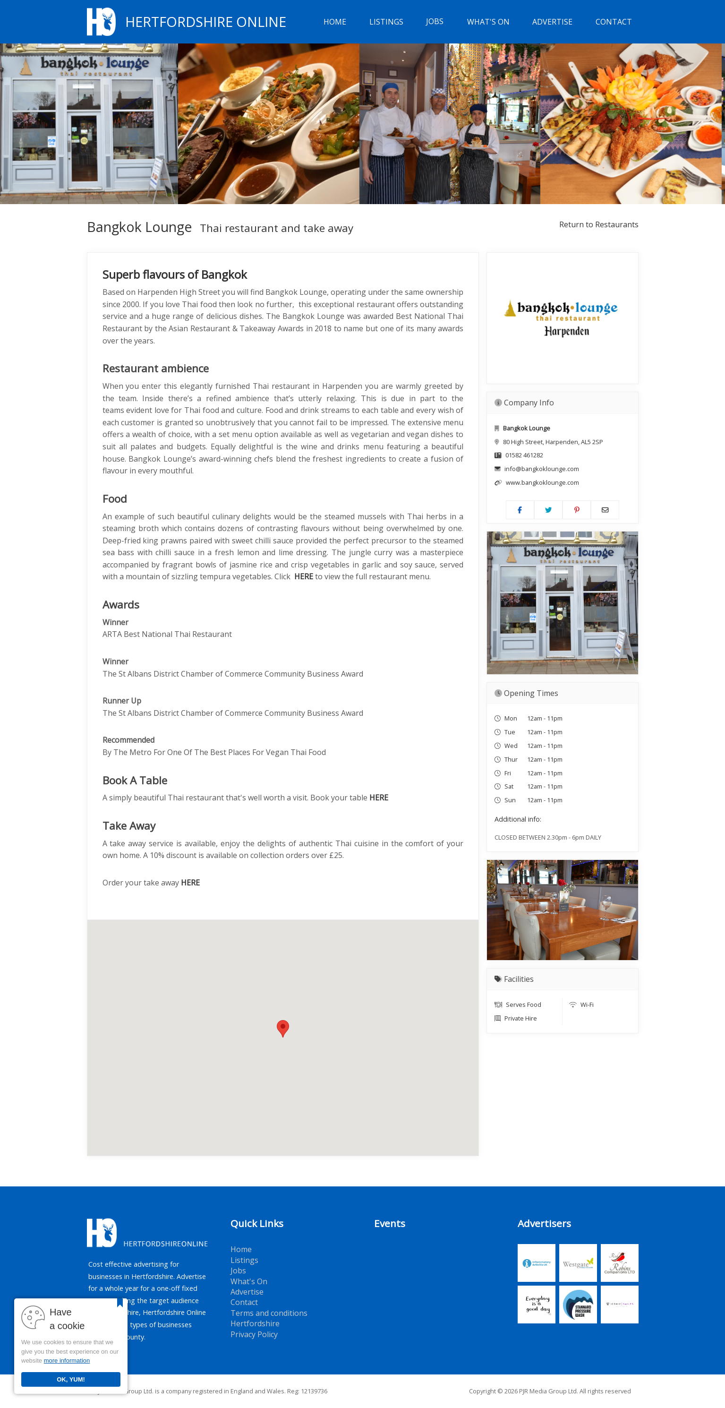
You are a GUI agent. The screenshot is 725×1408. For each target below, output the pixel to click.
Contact (614, 22)
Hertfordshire (255, 1323)
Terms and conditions (268, 1313)
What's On (488, 22)
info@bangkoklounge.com (541, 468)
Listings (386, 22)
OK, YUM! (71, 1379)
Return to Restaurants (599, 224)
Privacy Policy (254, 1334)
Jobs (435, 22)
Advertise (552, 22)
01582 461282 (524, 455)
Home (335, 22)
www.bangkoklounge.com (542, 482)
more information (67, 1360)
